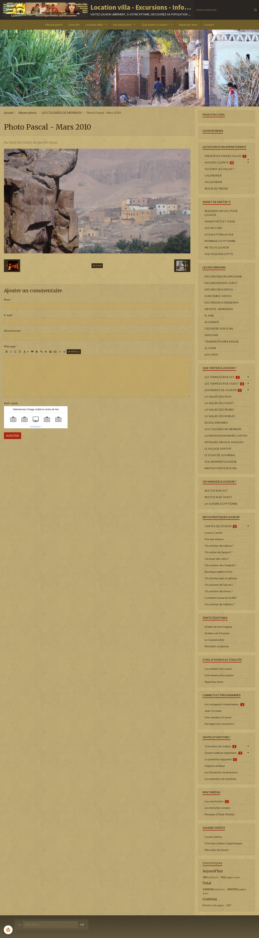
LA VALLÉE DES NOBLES (220, 416)
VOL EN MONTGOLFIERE (221, 461)
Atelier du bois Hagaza (218, 626)
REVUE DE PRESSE (216, 188)
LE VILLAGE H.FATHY (218, 448)
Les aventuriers (217, 801)
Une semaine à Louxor (218, 717)
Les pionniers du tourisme (220, 778)
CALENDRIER (213, 175)
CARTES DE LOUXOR (221, 526)
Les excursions (122, 24)
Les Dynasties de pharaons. (221, 772)
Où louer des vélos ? (217, 558)
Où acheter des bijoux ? (219, 545)
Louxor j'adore (213, 836)
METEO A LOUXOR (217, 247)
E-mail (8, 315)
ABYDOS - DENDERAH (219, 309)
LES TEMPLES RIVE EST (222, 377)
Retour (97, 265)
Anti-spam (11, 403)
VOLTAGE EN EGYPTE (219, 254)
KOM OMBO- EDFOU (218, 296)
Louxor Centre (214, 532)
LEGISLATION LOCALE (219, 234)
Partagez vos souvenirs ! (220, 723)
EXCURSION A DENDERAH (221, 302)
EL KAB (209, 315)
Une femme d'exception (219, 675)
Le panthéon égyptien (221, 759)
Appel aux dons (188, 24)
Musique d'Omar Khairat (220, 814)
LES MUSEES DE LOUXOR (223, 390)
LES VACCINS (213, 228)
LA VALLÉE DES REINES (219, 409)
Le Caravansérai (214, 639)
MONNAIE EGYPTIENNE (220, 241)
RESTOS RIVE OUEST (218, 497)
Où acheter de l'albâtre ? (220, 604)
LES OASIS (211, 354)
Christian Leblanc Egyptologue (223, 843)
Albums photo (54, 24)
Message (10, 346)
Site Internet (12, 330)
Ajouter (12, 435)
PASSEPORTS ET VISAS (220, 221)
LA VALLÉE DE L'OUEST (219, 403)
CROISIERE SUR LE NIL (219, 328)
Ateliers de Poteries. (217, 633)
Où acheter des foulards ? (220, 565)
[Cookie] (8, 929)
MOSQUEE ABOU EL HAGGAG (224, 442)
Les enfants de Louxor (218, 668)
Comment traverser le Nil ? (221, 597)
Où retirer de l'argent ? (219, 552)
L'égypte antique (215, 765)
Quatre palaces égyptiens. (223, 753)
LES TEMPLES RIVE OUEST (224, 383)
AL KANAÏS (212, 322)
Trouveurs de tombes (221, 746)
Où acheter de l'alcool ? (219, 584)
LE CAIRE (210, 348)
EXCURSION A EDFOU (219, 289)
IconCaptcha (35, 427)
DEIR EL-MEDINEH (216, 422)
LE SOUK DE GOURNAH (220, 455)
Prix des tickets (214, 539)
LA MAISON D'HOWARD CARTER (226, 435)
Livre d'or (74, 24)
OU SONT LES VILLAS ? (219, 169)
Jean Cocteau (213, 710)
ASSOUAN (211, 335)
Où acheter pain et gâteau (221, 578)
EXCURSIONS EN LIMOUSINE (223, 276)
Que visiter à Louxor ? (155, 24)
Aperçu (74, 351)
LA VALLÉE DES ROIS (218, 396)
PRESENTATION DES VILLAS (226, 156)
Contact (209, 24)
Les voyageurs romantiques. (224, 704)
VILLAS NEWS (213, 182)
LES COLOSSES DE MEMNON (61, 112)
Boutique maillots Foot (218, 571)
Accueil (8, 112)
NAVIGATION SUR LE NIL (221, 468)
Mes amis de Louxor (217, 849)
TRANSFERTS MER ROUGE (222, 341)
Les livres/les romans (217, 807)
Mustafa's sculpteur (217, 646)
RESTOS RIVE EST (216, 490)
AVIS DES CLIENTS (219, 162)
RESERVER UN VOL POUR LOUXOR (221, 213)
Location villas (95, 24)
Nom (7, 299)
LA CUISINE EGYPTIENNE (221, 503)
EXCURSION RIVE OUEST (221, 283)
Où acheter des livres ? (219, 591)
